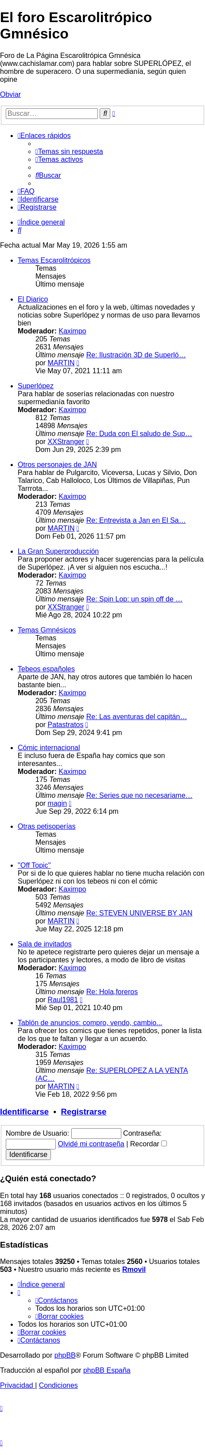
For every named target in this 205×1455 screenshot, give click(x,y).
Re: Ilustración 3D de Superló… (136, 355)
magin (57, 803)
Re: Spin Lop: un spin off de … (134, 599)
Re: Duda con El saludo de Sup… (139, 433)
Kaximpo (72, 331)
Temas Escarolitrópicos (54, 260)
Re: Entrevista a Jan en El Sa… (136, 520)
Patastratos (66, 724)
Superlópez (36, 386)
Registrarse (84, 1111)
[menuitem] (69, 151)
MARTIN (61, 363)
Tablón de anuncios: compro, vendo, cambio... (90, 1022)
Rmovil (134, 1269)
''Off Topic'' (34, 865)
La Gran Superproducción (58, 551)
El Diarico (33, 299)
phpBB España (107, 1370)
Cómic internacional (49, 747)
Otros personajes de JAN (57, 464)
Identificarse (24, 1111)
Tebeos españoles (46, 669)
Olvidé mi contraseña (91, 1144)
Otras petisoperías (47, 826)
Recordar (148, 1144)
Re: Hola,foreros (112, 992)
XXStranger (66, 441)
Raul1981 (63, 999)
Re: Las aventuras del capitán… (136, 716)
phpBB (65, 1355)
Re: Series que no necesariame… (139, 795)
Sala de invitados (45, 944)
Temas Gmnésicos (47, 630)
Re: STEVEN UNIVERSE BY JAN (139, 913)
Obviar (10, 94)
